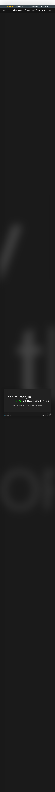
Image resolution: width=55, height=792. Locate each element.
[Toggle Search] (50, 10)
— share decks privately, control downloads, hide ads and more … (27, 6)
